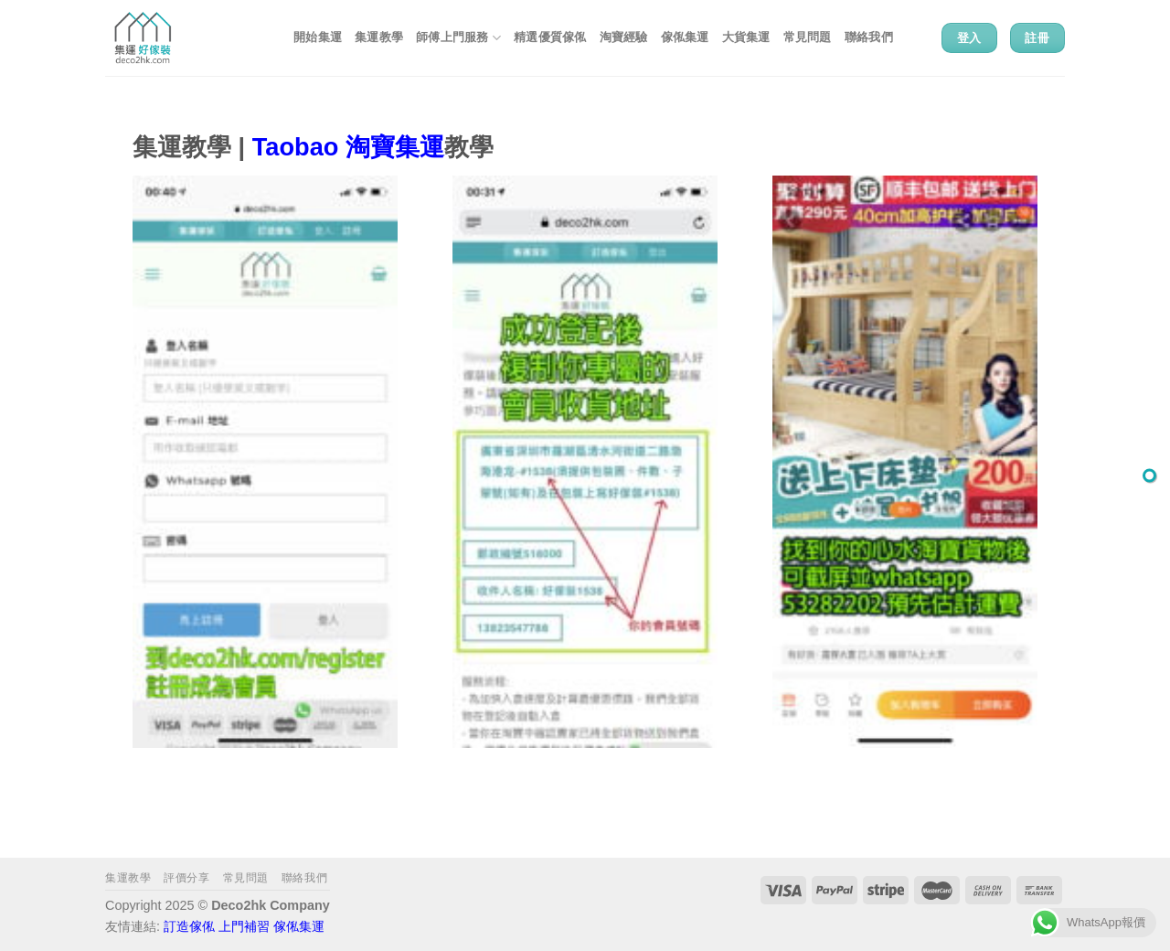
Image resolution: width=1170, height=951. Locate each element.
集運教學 (379, 37)
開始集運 (317, 37)
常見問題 (807, 37)
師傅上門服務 (458, 38)
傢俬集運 (685, 37)
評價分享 (186, 877)
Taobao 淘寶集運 (348, 147)
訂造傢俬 (189, 926)
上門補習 (244, 926)
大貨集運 (746, 37)
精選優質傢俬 (550, 37)
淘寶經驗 (624, 37)
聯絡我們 (869, 37)
